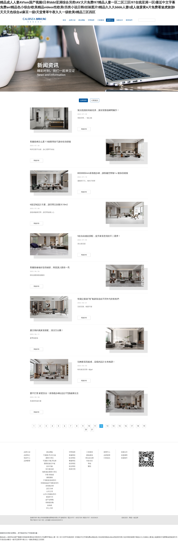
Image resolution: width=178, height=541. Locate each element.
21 (95, 430)
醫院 (89, 466)
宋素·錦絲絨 (49, 475)
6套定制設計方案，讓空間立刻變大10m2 (49, 204)
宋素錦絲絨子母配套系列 (49, 483)
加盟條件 (124, 458)
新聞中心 (110, 20)
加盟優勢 (124, 455)
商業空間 (72, 469)
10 (92, 426)
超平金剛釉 (50, 500)
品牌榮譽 (27, 461)
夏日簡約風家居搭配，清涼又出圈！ (46, 330)
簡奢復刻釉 (50, 503)
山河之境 (49, 491)
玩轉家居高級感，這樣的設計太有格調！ (96, 362)
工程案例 (100, 20)
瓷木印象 (49, 466)
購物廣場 (89, 455)
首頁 (64, 20)
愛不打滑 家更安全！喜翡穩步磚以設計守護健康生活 (54, 393)
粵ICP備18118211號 (37, 520)
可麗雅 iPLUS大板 (49, 455)
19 (82, 430)
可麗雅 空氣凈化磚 (49, 461)
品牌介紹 (72, 20)
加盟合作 (119, 20)
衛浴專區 (72, 466)
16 (131, 426)
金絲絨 (49, 505)
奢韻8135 (49, 497)
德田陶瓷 (131, 522)
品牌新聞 (83, 100)
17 (137, 426)
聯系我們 (129, 20)
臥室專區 (72, 458)
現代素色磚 (50, 469)
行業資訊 (94, 100)
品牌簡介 (27, 455)
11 (99, 426)
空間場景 (91, 20)
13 (111, 426)
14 (118, 426)
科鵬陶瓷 (145, 522)
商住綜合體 (89, 458)
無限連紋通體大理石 (49, 472)
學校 (89, 464)
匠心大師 (49, 508)
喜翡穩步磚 (50, 486)
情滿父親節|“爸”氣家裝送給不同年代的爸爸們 (98, 299)
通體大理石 (50, 458)
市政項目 (89, 461)
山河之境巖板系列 (49, 494)
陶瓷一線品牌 (133, 518)
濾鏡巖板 (49, 477)
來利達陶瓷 (138, 522)
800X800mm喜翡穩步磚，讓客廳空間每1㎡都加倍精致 (102, 173)
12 (105, 426)
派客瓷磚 (124, 522)
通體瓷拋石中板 (49, 464)
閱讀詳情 (84, 129)
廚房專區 (72, 464)
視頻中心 (27, 458)
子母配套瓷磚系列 (49, 480)
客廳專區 (72, 455)
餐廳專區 (72, 461)
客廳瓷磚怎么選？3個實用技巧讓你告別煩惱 (50, 141)
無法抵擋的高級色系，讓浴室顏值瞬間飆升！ (98, 110)
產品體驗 (81, 20)
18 (144, 426)
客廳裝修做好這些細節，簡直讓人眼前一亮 (50, 267)
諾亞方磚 (49, 489)
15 (124, 426)
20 (89, 430)
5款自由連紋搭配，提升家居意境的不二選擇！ (98, 236)
